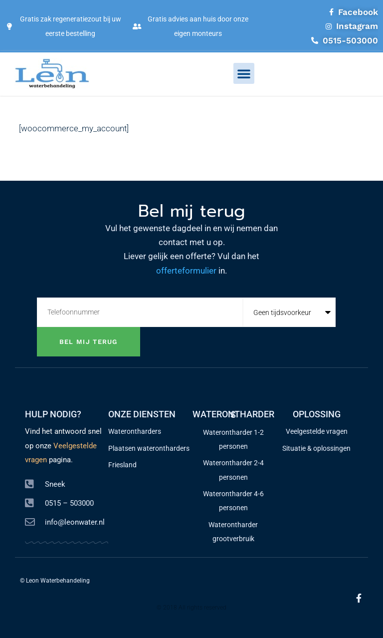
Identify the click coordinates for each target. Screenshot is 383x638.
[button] (243, 73)
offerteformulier (186, 271)
